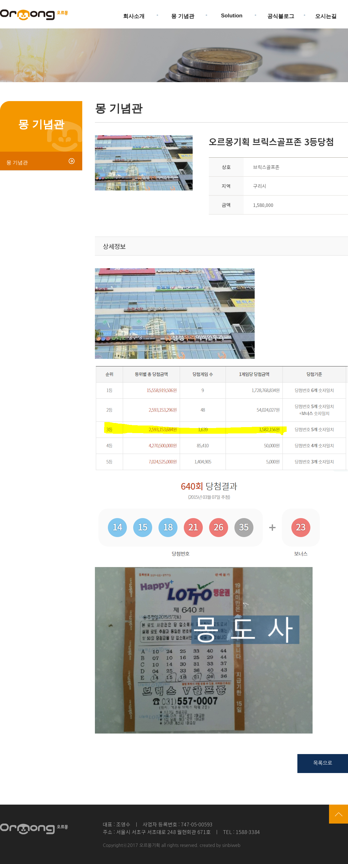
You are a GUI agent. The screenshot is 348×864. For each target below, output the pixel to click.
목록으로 (322, 762)
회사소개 (134, 13)
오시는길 (326, 13)
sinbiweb (231, 845)
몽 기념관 (182, 13)
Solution (232, 13)
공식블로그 (280, 13)
